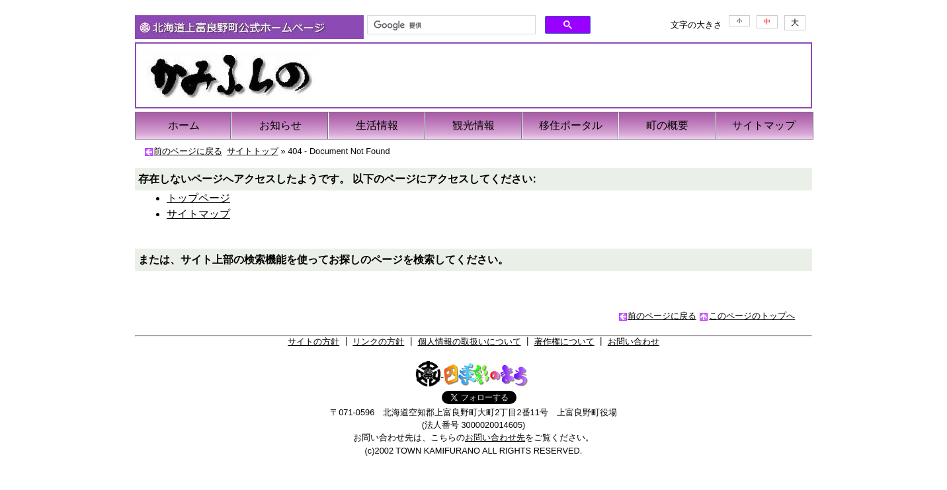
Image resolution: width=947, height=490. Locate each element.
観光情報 (473, 125)
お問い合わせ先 (495, 437)
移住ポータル (570, 125)
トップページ (198, 198)
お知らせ (280, 125)
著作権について (564, 342)
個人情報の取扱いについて (469, 342)
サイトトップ (252, 151)
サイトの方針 (313, 342)
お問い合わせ (633, 342)
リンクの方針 (378, 342)
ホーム (184, 125)
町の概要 (667, 125)
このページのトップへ (752, 316)
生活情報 (377, 125)
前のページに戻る (187, 151)
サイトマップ (764, 125)
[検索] (450, 25)
